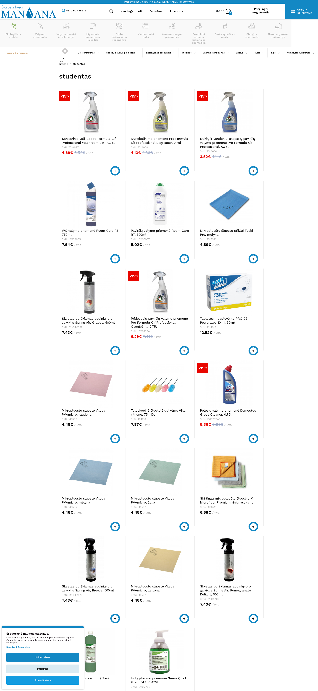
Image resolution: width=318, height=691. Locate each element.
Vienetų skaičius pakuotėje (122, 52)
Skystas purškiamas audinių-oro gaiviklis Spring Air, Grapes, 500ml (196, 238)
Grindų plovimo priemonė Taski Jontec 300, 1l (195, 516)
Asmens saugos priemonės (172, 30)
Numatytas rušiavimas (300, 52)
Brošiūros (155, 11)
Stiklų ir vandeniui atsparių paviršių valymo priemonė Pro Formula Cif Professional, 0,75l (198, 144)
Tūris (259, 52)
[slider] (65, 51)
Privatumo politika (236, 630)
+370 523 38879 (74, 11)
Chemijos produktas (216, 52)
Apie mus (230, 623)
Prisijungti (261, 9)
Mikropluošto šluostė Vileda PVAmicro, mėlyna (83, 424)
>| (275, 568)
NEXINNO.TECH (255, 680)
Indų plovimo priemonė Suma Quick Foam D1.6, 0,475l (250, 518)
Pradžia (63, 63)
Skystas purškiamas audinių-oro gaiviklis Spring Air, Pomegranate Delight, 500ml (139, 520)
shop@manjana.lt (91, 630)
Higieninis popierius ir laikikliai (92, 32)
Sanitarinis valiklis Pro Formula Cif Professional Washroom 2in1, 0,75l (81, 142)
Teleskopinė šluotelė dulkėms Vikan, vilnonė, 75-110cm (197, 334)
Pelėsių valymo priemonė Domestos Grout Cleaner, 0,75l (252, 334)
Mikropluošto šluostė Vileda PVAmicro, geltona (83, 516)
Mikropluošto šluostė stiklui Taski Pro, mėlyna (140, 236)
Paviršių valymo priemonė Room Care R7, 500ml (81, 236)
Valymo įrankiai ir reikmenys (66, 30)
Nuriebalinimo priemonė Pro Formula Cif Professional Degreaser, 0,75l (140, 142)
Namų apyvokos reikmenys (278, 30)
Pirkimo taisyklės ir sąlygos (242, 627)
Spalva (241, 52)
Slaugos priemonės (252, 30)
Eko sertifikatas (88, 52)
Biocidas (189, 52)
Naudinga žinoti (131, 11)
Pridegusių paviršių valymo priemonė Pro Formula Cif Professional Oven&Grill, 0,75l (252, 240)
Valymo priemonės (40, 30)
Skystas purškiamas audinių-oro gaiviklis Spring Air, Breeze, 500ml (253, 426)
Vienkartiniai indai (146, 30)
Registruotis (260, 12)
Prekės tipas (17, 53)
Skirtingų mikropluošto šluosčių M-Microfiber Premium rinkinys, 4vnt (193, 426)
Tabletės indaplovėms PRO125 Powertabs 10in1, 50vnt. (81, 334)
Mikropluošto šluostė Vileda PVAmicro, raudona (140, 332)
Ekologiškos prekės (13, 30)
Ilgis (275, 52)
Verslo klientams (301, 12)
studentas (79, 63)
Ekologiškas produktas (160, 52)
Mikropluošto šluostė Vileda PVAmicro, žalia (140, 424)
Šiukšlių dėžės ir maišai (225, 30)
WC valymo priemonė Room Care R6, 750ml (253, 141)
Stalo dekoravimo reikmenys (119, 32)
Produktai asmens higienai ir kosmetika (198, 33)
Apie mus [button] (176, 11)
